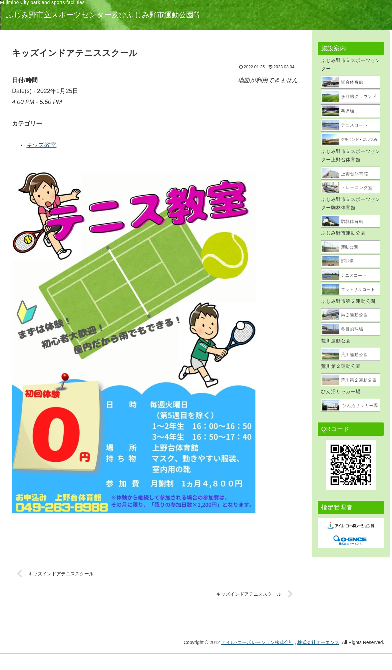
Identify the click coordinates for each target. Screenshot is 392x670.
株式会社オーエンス (318, 642)
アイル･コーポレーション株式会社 (257, 642)
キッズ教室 (124, 145)
